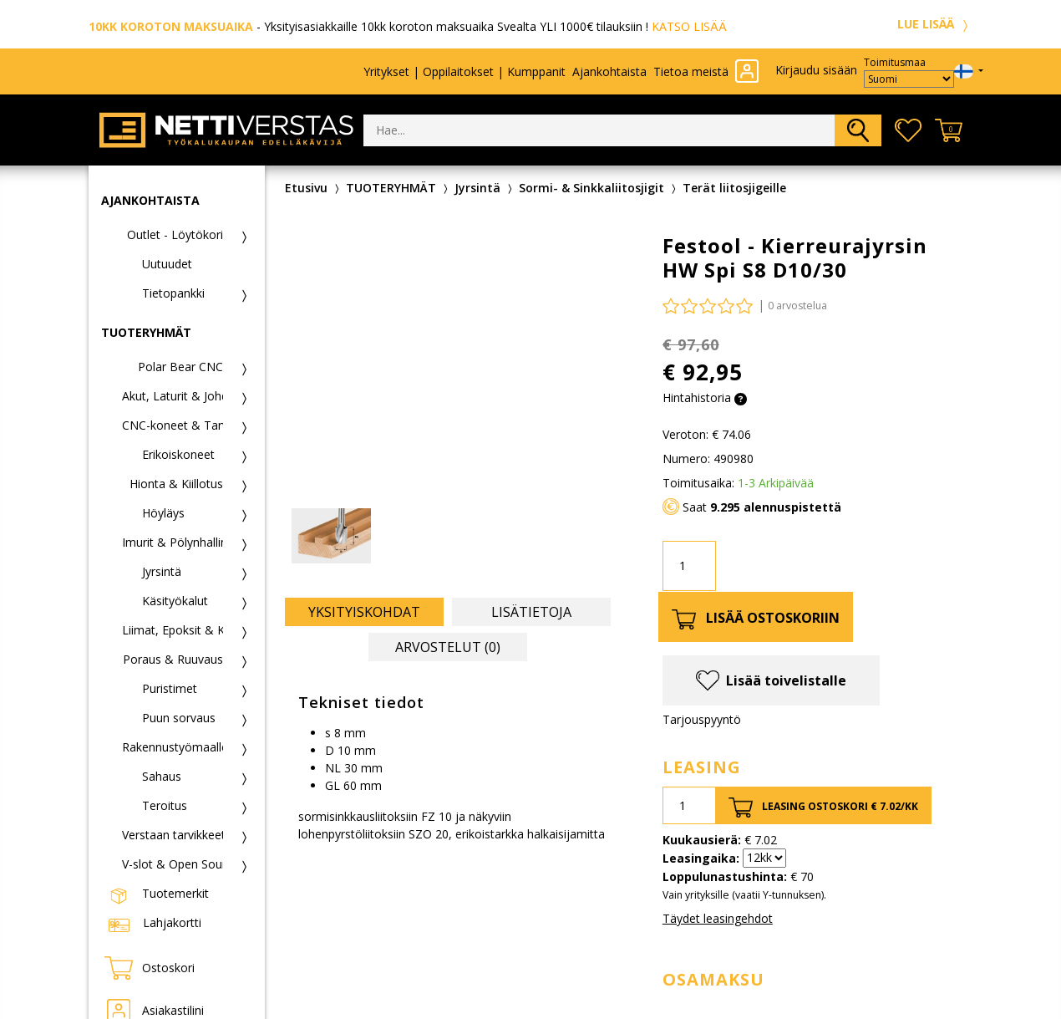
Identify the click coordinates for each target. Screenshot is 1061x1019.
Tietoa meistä (690, 71)
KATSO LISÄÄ (689, 26)
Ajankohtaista (609, 71)
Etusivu (306, 188)
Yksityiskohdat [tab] (364, 612)
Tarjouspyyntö (701, 719)
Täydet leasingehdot (717, 918)
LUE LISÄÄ (934, 24)
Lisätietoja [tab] (531, 612)
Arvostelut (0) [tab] (447, 647)
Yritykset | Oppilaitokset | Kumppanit (464, 71)
